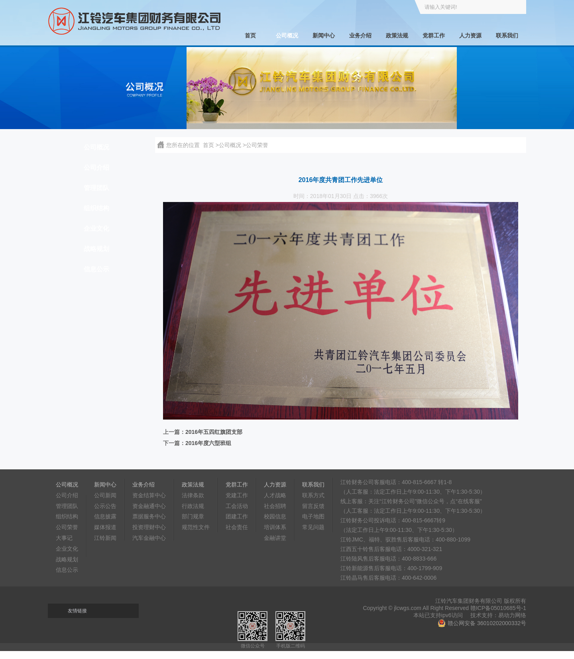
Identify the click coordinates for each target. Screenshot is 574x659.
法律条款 (193, 495)
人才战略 (275, 495)
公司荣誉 (67, 527)
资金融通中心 (149, 506)
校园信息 (275, 516)
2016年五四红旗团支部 (213, 432)
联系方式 (313, 495)
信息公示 (96, 269)
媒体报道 (105, 527)
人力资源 (470, 35)
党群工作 (434, 35)
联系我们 (507, 35)
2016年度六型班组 (208, 443)
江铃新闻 (105, 538)
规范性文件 (196, 527)
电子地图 (313, 516)
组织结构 (96, 208)
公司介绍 (96, 167)
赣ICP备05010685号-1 (498, 608)
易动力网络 (512, 615)
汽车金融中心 (149, 538)
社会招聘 (275, 506)
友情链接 (77, 611)
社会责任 (237, 527)
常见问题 (313, 527)
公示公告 (105, 506)
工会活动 (237, 506)
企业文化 (96, 228)
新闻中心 (324, 35)
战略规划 (96, 248)
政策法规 (397, 35)
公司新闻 (105, 495)
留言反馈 (313, 506)
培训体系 (275, 527)
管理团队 (96, 187)
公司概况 (287, 35)
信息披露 (105, 516)
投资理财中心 (149, 527)
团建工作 (237, 516)
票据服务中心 (149, 516)
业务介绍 (360, 35)
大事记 (64, 538)
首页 (250, 35)
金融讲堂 (275, 538)
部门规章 (193, 516)
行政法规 (193, 506)
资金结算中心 (149, 495)
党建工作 (237, 495)
